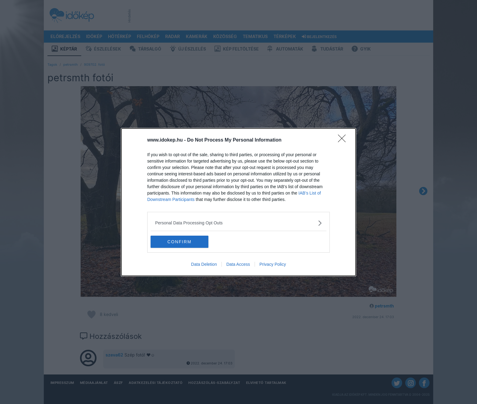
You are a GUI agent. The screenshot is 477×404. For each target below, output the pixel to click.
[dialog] (238, 202)
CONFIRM (179, 241)
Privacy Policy (272, 264)
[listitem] (238, 223)
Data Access (238, 264)
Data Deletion (204, 264)
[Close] (344, 140)
